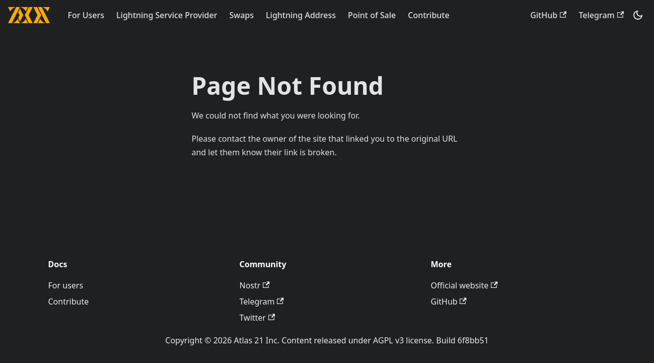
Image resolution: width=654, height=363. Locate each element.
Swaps (241, 15)
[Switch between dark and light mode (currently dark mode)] (638, 15)
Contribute (428, 15)
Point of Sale (372, 15)
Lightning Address (301, 15)
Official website (464, 285)
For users (66, 285)
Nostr (255, 285)
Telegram (601, 15)
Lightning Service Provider (166, 15)
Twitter (257, 317)
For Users (86, 15)
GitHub (548, 15)
